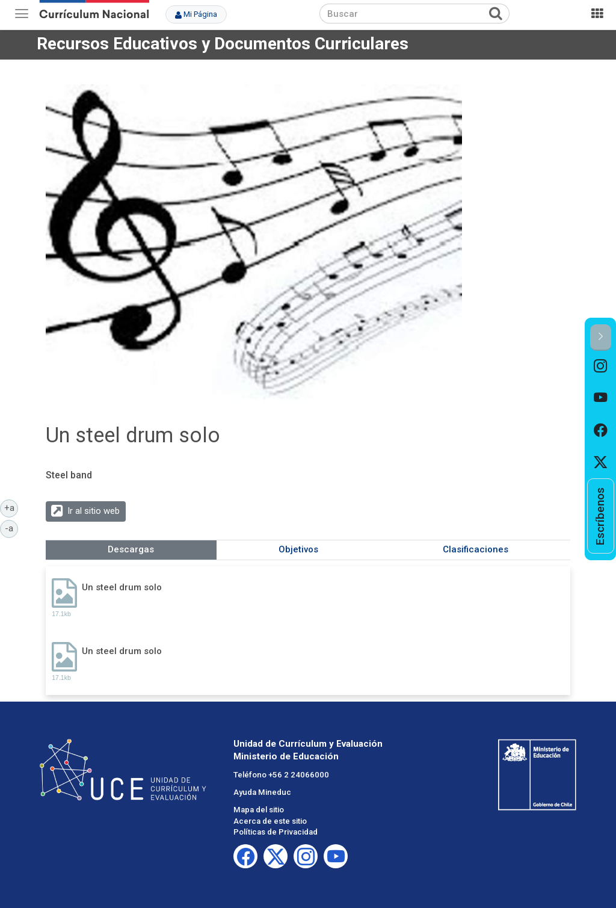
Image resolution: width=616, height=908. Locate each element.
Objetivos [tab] (298, 549)
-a (11, 528)
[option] (600, 367)
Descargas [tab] (131, 549)
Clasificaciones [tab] (475, 549)
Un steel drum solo (122, 587)
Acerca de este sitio (270, 821)
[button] (600, 337)
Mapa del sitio (258, 809)
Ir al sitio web (93, 510)
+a (11, 507)
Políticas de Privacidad (275, 831)
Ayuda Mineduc (262, 792)
